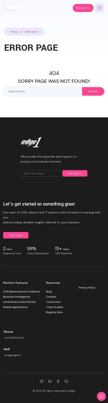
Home (14, 32)
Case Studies (54, 307)
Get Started (75, 173)
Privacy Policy (87, 287)
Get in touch (15, 235)
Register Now (54, 312)
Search (93, 91)
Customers (53, 301)
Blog (49, 291)
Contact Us (83, 8)
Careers (51, 296)
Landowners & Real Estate (19, 301)
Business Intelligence (16, 296)
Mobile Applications (15, 307)
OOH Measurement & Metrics (21, 291)
